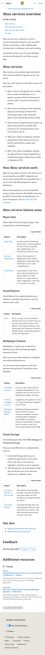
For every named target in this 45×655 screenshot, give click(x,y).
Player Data (8, 241)
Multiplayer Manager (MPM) (8, 411)
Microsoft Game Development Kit (20, 8)
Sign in (40, 3)
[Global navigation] (2, 3)
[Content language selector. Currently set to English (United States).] (16, 620)
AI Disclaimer (9, 637)
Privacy (26, 640)
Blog (6, 640)
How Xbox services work (14, 27)
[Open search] (34, 3)
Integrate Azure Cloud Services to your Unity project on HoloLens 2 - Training (22, 574)
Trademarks (21, 644)
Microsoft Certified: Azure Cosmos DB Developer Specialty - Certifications (21, 590)
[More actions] (40, 9)
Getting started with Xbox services (21, 528)
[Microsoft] (22, 3)
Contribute (17, 640)
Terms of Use (9, 644)
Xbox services (10, 24)
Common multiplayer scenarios (8, 402)
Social (6, 318)
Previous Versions (23, 637)
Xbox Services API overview (18, 531)
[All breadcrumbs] (5, 9)
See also (8, 33)
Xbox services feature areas (15, 30)
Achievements (9, 270)
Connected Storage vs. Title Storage (8, 492)
